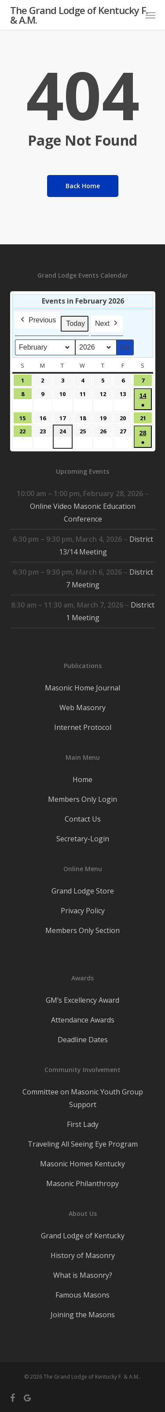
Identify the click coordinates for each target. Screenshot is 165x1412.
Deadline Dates (83, 1039)
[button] (150, 15)
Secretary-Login (82, 839)
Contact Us (83, 819)
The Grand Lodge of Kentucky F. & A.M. (79, 15)
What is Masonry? (82, 1275)
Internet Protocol (82, 727)
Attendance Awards (82, 1020)
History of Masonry (83, 1255)
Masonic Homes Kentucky (82, 1164)
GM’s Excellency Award (82, 1000)
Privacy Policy (83, 910)
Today (75, 323)
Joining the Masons (83, 1314)
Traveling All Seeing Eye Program (83, 1144)
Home (82, 779)
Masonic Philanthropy (82, 1183)
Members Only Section (82, 930)
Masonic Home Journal (82, 688)
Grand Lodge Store (82, 891)
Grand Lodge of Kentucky (83, 1235)
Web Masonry (82, 707)
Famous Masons (82, 1295)
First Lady (83, 1124)
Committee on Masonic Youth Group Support (82, 1098)
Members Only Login (82, 799)
